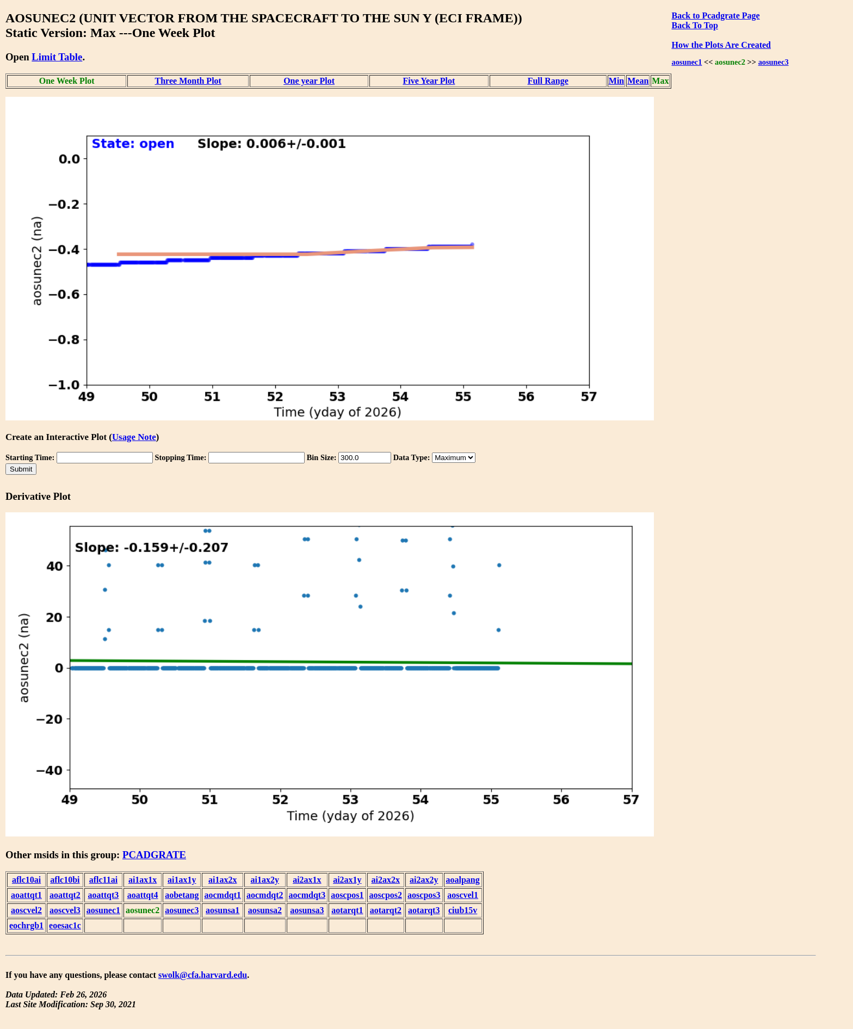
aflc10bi (64, 879)
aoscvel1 (462, 895)
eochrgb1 (26, 925)
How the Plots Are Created (720, 44)
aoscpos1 (347, 895)
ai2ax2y (424, 879)
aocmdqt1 (222, 895)
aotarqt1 (347, 910)
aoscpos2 (385, 895)
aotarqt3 (424, 910)
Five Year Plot (429, 80)
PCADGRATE (154, 854)
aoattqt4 (142, 895)
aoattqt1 (26, 895)
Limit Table (57, 57)
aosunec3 (773, 62)
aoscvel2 (26, 910)
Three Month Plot (188, 80)
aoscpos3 (423, 895)
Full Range (548, 80)
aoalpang (463, 879)
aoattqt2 (65, 895)
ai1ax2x (222, 879)
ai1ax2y (265, 879)
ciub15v (462, 910)
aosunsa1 (222, 910)
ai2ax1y (347, 879)
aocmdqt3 (307, 895)
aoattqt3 (103, 895)
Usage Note (134, 437)
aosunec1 (686, 62)
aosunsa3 (307, 910)
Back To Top (694, 25)
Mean (637, 80)
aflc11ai (103, 879)
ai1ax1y (182, 879)
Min (616, 80)
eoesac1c (65, 925)
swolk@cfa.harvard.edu (202, 975)
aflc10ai (26, 879)
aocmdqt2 (264, 895)
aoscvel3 (65, 910)
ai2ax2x (386, 879)
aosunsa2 (265, 910)
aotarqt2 (385, 910)
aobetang (182, 895)
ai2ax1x (307, 879)
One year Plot (309, 80)
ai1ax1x (142, 879)
